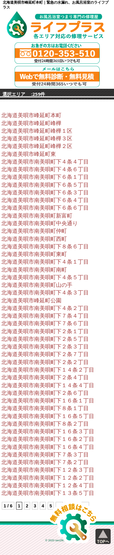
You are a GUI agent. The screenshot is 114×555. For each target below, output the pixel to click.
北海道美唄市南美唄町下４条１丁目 (45, 262)
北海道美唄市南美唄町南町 (34, 270)
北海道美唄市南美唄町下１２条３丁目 (47, 470)
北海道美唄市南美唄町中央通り (39, 223)
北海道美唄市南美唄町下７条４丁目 (45, 316)
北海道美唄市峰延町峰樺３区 (36, 138)
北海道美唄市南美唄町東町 (34, 254)
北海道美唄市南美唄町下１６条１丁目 (47, 401)
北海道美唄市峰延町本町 (31, 115)
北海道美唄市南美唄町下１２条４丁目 (47, 485)
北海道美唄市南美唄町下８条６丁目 (45, 246)
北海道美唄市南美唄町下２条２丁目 (45, 362)
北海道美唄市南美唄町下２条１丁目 (45, 331)
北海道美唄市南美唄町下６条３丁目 (45, 192)
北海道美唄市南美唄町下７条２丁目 (45, 462)
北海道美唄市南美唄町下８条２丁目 (45, 424)
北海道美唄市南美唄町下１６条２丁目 (47, 439)
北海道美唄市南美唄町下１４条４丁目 (47, 385)
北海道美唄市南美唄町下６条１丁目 (45, 177)
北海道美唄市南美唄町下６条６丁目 (45, 208)
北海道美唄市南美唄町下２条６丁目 (45, 393)
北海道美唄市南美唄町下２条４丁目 (45, 377)
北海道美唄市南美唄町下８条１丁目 (45, 408)
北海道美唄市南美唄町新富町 (36, 216)
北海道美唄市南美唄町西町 (34, 239)
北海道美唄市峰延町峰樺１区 (36, 131)
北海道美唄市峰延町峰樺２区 (36, 146)
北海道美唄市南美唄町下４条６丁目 (45, 169)
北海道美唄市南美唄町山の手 (36, 285)
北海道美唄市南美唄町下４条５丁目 (45, 277)
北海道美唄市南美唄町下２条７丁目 (45, 354)
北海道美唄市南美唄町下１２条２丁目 (47, 478)
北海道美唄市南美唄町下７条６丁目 (45, 323)
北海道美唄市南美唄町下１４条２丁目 (47, 370)
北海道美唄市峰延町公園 (31, 300)
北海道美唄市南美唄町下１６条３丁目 (47, 431)
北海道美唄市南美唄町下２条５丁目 (45, 339)
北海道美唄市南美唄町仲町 (34, 231)
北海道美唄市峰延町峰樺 (31, 123)
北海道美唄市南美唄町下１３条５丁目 (47, 493)
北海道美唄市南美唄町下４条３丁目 (45, 293)
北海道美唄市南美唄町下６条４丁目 (45, 200)
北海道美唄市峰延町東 (28, 154)
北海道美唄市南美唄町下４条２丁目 (45, 308)
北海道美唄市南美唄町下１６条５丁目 (47, 416)
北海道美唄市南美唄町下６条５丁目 (45, 185)
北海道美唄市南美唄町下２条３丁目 (45, 347)
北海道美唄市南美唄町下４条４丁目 (45, 162)
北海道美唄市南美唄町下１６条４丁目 (47, 447)
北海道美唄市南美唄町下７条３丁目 (45, 455)
